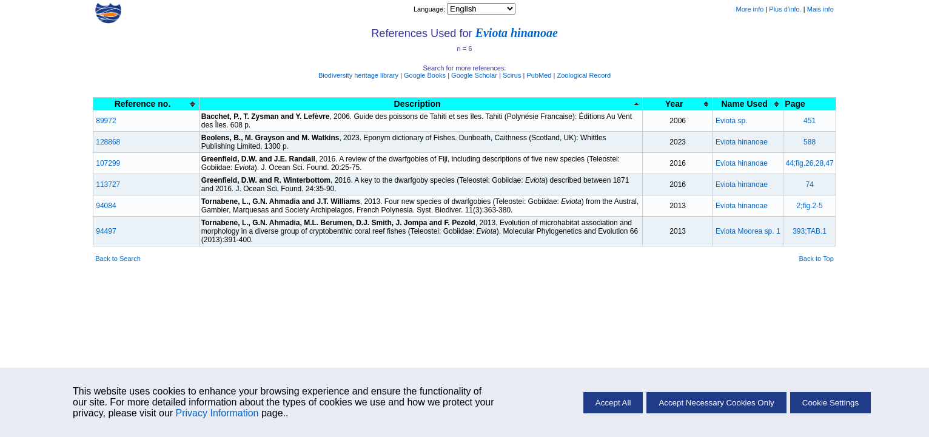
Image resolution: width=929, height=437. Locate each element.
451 (809, 121)
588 (809, 142)
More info (749, 9)
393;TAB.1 (810, 231)
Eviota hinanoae (516, 32)
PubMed (538, 75)
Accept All (613, 402)
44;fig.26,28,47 (809, 163)
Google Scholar (474, 75)
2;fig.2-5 (809, 206)
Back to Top (816, 258)
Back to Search (118, 258)
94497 (106, 231)
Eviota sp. (732, 121)
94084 (106, 206)
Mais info (820, 9)
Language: (430, 9)
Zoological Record (584, 75)
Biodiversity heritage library (358, 75)
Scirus (512, 75)
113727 (108, 184)
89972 (106, 121)
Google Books (425, 75)
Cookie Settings (830, 402)
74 (809, 184)
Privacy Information (217, 413)
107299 (108, 163)
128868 (108, 142)
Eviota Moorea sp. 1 (748, 231)
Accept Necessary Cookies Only (716, 402)
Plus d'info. (785, 9)
